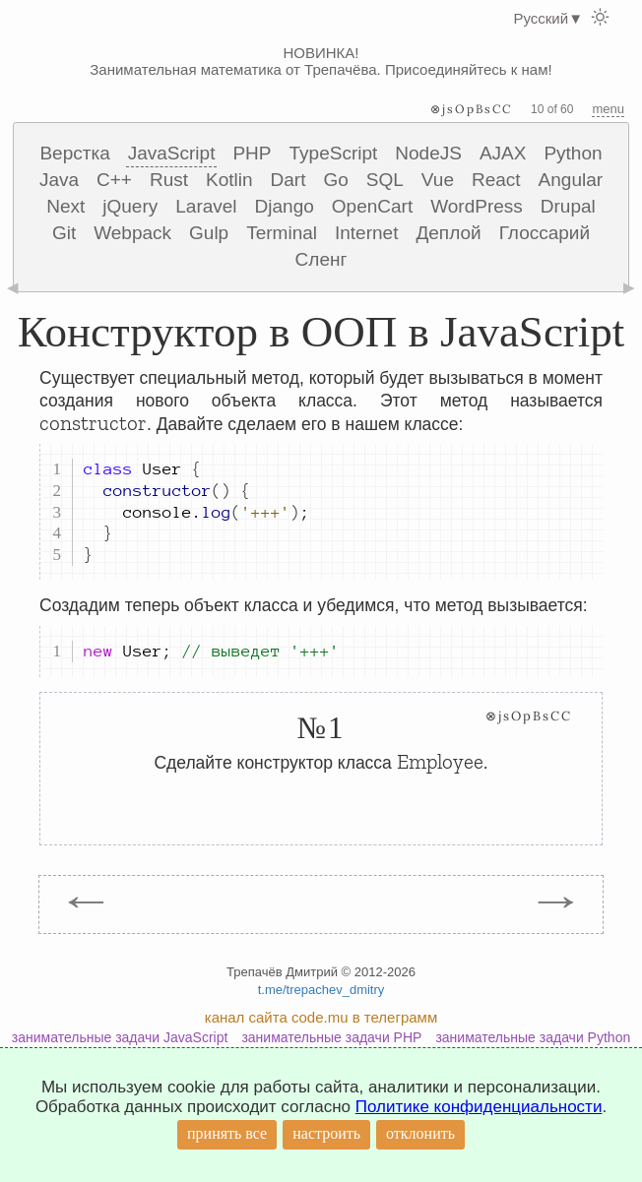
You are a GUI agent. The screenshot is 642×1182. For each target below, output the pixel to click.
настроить (326, 1133)
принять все (227, 1133)
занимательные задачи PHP (331, 1037)
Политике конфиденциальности (479, 1106)
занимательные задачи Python (532, 1037)
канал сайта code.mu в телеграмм (321, 1017)
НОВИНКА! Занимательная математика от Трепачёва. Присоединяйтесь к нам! (320, 61)
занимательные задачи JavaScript (120, 1037)
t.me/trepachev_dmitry (321, 989)
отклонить (420, 1133)
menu (608, 108)
